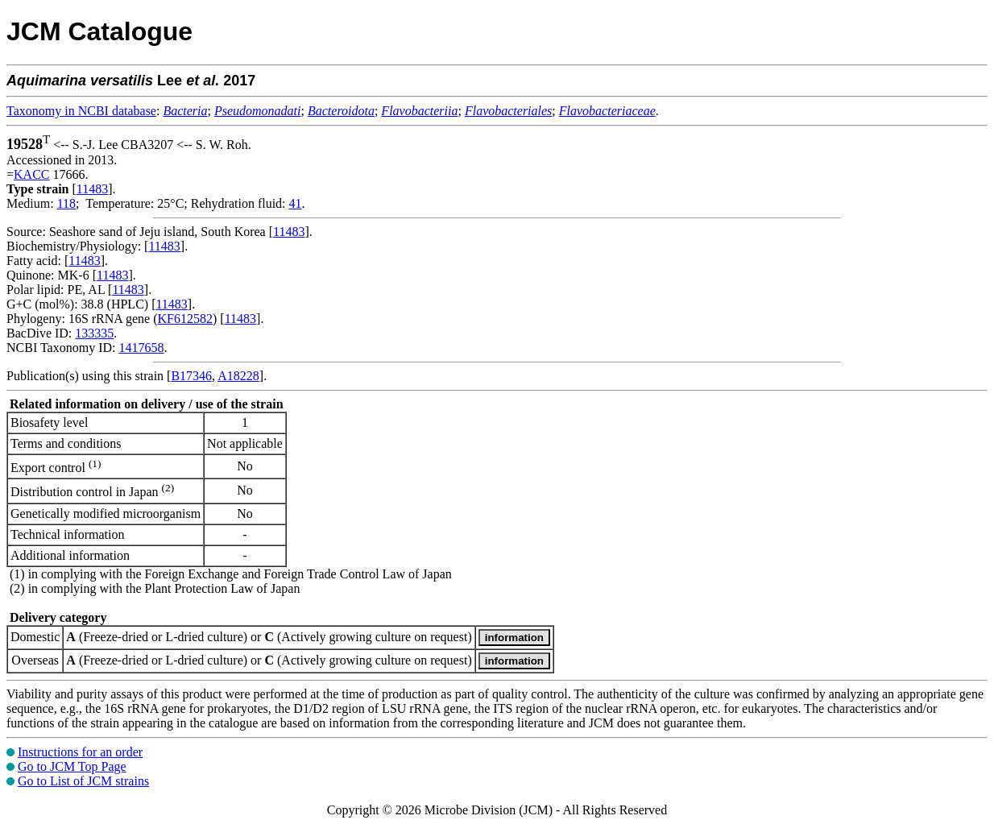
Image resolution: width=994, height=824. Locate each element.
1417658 (141, 347)
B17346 (191, 376)
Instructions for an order (80, 752)
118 (66, 203)
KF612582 (185, 318)
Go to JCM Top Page (72, 766)
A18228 (238, 376)
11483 (92, 189)
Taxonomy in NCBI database (81, 111)
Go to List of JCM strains (83, 781)
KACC (31, 174)
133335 (94, 333)
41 (295, 203)
